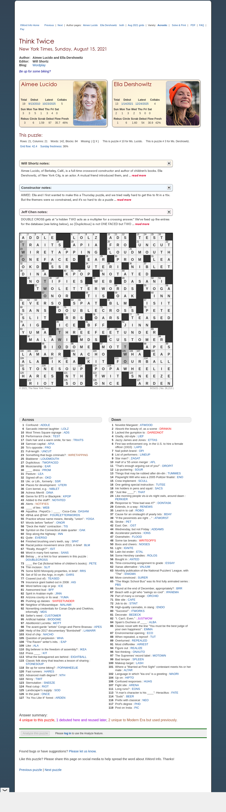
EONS (136, 689)
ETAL (139, 551)
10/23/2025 (49, 103)
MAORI (174, 674)
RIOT (45, 686)
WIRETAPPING (78, 455)
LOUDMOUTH (50, 458)
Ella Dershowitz (108, 25)
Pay (22, 29)
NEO (145, 700)
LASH (139, 663)
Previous (49, 25)
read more (139, 175)
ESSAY (170, 563)
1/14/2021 (127, 103)
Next (60, 25)
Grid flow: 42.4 (28, 146)
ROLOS (152, 555)
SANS (64, 552)
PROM (46, 470)
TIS (66, 526)
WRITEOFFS (147, 540)
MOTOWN (159, 655)
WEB (46, 507)
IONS (147, 533)
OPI (141, 450)
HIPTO (129, 677)
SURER (143, 577)
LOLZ (65, 428)
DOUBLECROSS (37, 559)
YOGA (90, 519)
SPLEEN (138, 659)
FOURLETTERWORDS (65, 515)
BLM (87, 545)
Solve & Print (179, 25)
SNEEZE (49, 682)
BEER (130, 696)
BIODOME (54, 619)
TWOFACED (50, 462)
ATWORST (161, 518)
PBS (118, 584)
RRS (83, 571)
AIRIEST (142, 644)
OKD (48, 477)
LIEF (141, 436)
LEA (40, 473)
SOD (57, 690)
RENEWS (146, 506)
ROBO (139, 510)
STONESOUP (35, 664)
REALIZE (136, 648)
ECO (150, 633)
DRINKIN (165, 428)
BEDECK (135, 614)
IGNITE (128, 548)
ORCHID (152, 596)
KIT (45, 653)
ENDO (160, 607)
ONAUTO (139, 651)
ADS (67, 432)
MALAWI (66, 604)
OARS (70, 574)
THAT (141, 492)
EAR (48, 466)
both (121, 25)
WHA (60, 638)
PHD (137, 704)
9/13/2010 (34, 103)
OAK (82, 530)
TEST (56, 436)
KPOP (67, 496)
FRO (48, 447)
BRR (179, 588)
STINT (133, 603)
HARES (49, 671)
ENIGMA (130, 573)
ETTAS (152, 440)
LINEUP (145, 454)
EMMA (148, 629)
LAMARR (90, 630)
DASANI (83, 511)
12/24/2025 (142, 103)
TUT (153, 636)
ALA (36, 645)
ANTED (134, 559)
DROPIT (167, 466)
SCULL (142, 481)
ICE (60, 586)
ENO (180, 477)
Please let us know (82, 751)
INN (60, 534)
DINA (49, 492)
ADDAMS (157, 529)
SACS (159, 488)
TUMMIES (174, 473)
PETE (93, 563)
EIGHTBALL (79, 657)
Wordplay (39, 65)
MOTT (57, 623)
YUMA (64, 597)
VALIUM (145, 566)
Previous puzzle (30, 770)
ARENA (134, 685)
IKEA (83, 649)
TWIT (39, 679)
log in (67, 733)
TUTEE (160, 484)
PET (128, 521)
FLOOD (137, 536)
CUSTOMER (53, 615)
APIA (51, 443)
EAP (63, 642)
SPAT (75, 541)
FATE (174, 692)
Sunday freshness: (51, 146)
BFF (51, 589)
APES (98, 626)
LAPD (138, 447)
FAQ (201, 25)
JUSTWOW (144, 618)
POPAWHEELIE (68, 667)
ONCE (45, 694)
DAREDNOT (155, 432)
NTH (62, 675)
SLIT (47, 567)
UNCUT (46, 451)
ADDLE (45, 425)
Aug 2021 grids (136, 25)
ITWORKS (138, 611)
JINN (58, 593)
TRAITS (78, 440)
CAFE (132, 599)
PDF (192, 25)
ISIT (52, 549)
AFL (153, 462)
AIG (73, 582)
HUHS (148, 681)
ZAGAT (135, 458)
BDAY (168, 514)
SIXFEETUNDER (63, 601)
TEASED (53, 578)
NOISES (144, 544)
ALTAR (128, 670)
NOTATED (58, 500)
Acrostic (162, 25)
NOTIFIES (42, 503)
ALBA (152, 622)
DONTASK (164, 503)
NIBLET (54, 488)
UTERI (62, 485)
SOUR (139, 469)
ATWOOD (146, 425)
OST (133, 525)
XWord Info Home (29, 25)
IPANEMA (172, 592)
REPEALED (139, 640)
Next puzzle (53, 770)
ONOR (60, 522)
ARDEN (60, 697)
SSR (58, 481)
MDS (43, 611)
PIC (136, 707)
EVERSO (41, 537)
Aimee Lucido (90, 25)
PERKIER (121, 499)
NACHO (48, 634)
